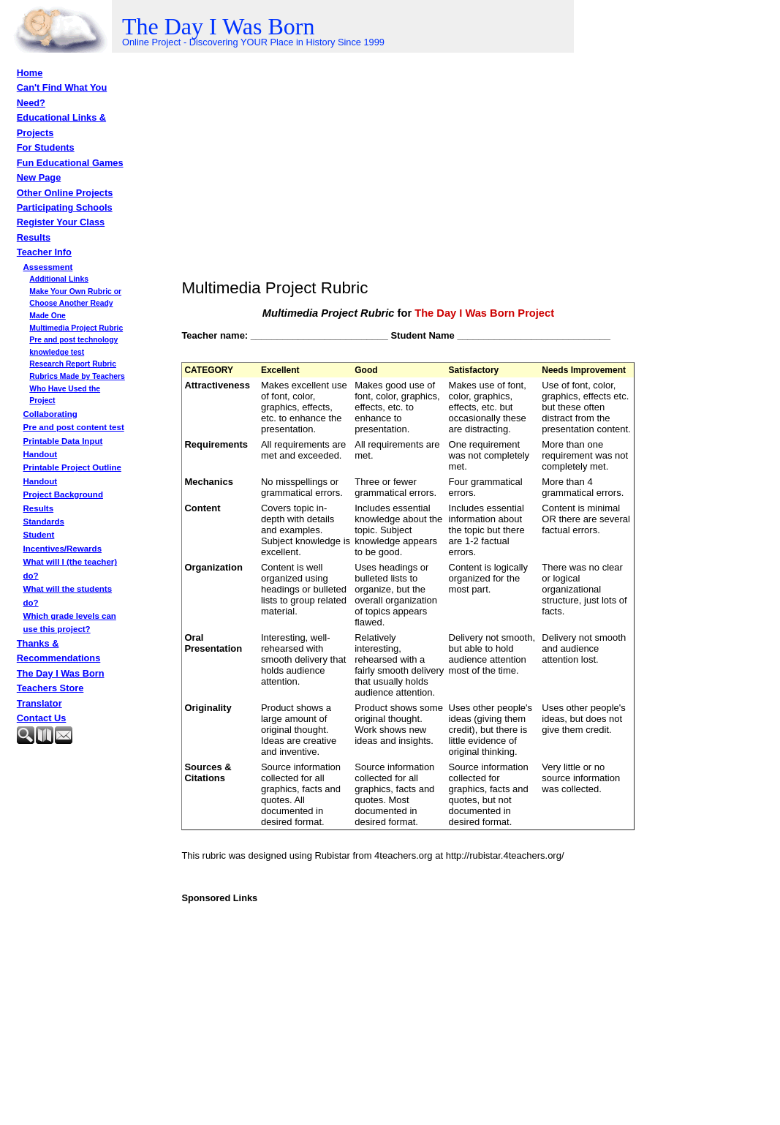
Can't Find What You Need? (62, 95)
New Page (39, 177)
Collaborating (50, 414)
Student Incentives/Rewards (62, 541)
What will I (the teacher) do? (70, 568)
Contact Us (42, 717)
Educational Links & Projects (61, 125)
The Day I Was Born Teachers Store (61, 680)
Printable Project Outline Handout (72, 474)
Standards (43, 521)
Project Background (63, 494)
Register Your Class (61, 222)
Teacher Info (44, 252)
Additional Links (58, 279)
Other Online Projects (65, 192)
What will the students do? (68, 595)
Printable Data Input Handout (63, 448)
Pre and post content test (73, 427)
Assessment (48, 267)
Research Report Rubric (72, 364)
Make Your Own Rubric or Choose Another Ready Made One (75, 303)
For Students (46, 147)
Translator (39, 703)
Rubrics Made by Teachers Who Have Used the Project (77, 388)
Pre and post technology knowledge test (73, 346)
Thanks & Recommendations (59, 650)
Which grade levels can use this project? (69, 622)
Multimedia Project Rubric (76, 328)
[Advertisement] (90, 786)
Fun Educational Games (70, 162)
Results (33, 237)
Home (30, 72)
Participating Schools (65, 207)
